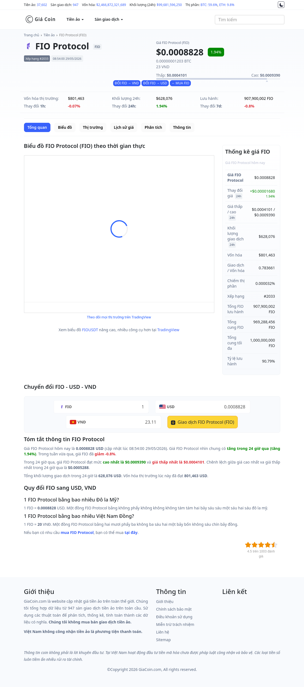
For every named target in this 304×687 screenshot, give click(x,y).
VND (81, 422)
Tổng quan (37, 127)
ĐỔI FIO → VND (127, 83)
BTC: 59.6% (209, 4)
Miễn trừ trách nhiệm (175, 624)
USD (171, 406)
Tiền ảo (49, 35)
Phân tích (153, 127)
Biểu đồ (65, 127)
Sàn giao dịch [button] (109, 19)
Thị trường (93, 127)
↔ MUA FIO (180, 83)
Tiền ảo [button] (75, 19)
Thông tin (182, 127)
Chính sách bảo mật (174, 609)
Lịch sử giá (124, 127)
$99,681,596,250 (169, 4)
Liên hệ (162, 632)
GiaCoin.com (150, 669)
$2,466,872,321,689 (111, 4)
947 (76, 4)
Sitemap (163, 639)
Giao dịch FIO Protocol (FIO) (202, 422)
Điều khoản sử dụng (174, 616)
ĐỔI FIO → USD (155, 83)
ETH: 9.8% (226, 4)
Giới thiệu (165, 601)
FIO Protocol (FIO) (72, 35)
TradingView (168, 329)
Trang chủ (31, 35)
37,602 (42, 4)
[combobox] (249, 19)
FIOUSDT (90, 329)
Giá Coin (40, 19)
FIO (68, 406)
